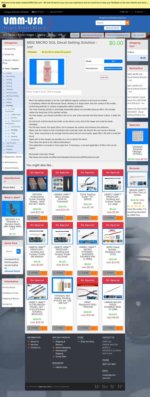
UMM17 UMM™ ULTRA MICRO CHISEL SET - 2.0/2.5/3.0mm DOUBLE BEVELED (37, 308)
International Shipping (92, 35)
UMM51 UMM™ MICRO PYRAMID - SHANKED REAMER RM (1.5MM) (87, 253)
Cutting (7, 73)
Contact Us (7, 304)
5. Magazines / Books (12, 157)
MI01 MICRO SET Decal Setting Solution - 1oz (137, 89)
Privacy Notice (8, 287)
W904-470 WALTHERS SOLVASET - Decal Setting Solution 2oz (137, 112)
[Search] (110, 22)
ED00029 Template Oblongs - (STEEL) (137, 150)
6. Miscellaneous (9, 162)
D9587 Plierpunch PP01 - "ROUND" (87, 304)
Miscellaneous (10, 153)
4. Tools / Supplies (26, 35)
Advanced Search (112, 28)
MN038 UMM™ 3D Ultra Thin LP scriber (137, 192)
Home (75, 35)
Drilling (7, 102)
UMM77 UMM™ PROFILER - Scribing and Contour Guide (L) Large (112, 199)
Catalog (11, 35)
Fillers (10, 133)
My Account (138, 35)
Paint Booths (12, 127)
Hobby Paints (13, 114)
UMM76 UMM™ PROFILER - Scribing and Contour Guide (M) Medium (37, 252)
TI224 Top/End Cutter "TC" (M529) (87, 196)
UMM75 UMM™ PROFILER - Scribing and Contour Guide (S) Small (62, 252)
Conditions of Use (10, 293)
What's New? (12, 197)
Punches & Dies (10, 93)
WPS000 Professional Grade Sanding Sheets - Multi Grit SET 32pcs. (37, 199)
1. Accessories (9, 49)
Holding (7, 99)
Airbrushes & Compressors (12, 122)
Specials (134, 125)
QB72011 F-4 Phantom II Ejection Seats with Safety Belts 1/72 (12, 224)
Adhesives (8, 146)
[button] (39, 11)
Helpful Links (61, 367)
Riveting (7, 86)
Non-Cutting (9, 76)
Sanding (7, 80)
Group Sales (61, 356)
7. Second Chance (10, 168)
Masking (11, 136)
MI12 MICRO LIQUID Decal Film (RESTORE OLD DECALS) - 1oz (136, 100)
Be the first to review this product (56, 52)
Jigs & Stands (9, 143)
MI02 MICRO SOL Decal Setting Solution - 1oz (137, 77)
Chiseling (8, 89)
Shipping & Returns (10, 298)
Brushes (11, 118)
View (33, 218)
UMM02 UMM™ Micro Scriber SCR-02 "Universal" (62, 198)
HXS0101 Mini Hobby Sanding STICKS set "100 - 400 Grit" (62, 299)
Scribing (7, 83)
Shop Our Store (87, 341)
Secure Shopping (63, 347)
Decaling (52, 35)
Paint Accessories (10, 110)
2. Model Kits (8, 54)
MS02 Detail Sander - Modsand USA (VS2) (113, 251)
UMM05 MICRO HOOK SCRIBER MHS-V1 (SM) (113, 306)
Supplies (7, 149)
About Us (35, 341)
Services (34, 344)
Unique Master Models (16, 11)
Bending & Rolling (11, 96)
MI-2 (60, 35)
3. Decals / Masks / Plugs (11, 61)
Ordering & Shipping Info (117, 35)
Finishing (41, 35)
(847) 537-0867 (109, 364)
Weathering (12, 140)
